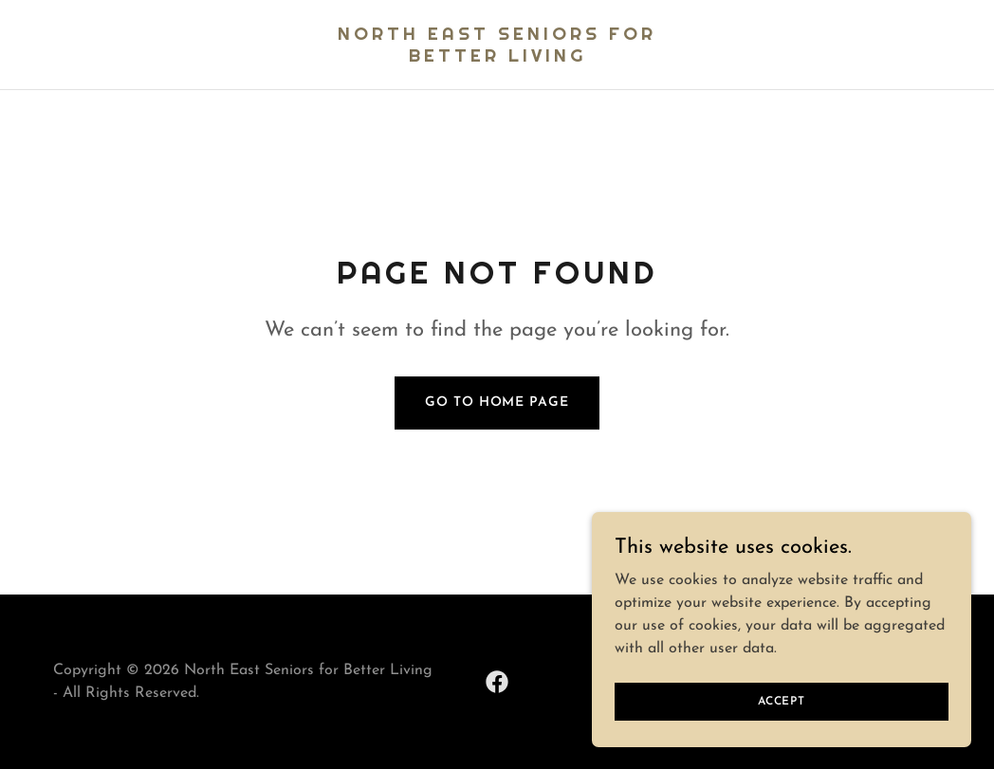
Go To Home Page (496, 402)
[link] (497, 57)
